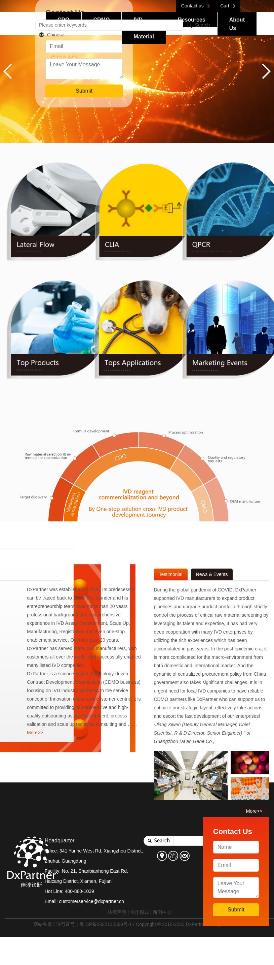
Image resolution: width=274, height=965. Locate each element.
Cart (227, 5)
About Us (237, 24)
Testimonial (171, 574)
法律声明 (117, 912)
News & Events (212, 574)
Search (202, 25)
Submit (84, 91)
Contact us (195, 5)
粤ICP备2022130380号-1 (106, 924)
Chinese (55, 34)
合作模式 (139, 912)
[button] (266, 71)
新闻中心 (162, 912)
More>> (35, 732)
